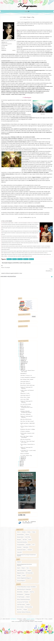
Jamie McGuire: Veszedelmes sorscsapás (26, 508)
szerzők (23, 580)
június (22, 370)
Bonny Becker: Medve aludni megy (27, 390)
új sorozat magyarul (21, 585)
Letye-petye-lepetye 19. (25, 386)
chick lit (18, 537)
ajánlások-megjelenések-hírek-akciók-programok (24, 570)
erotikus (29, 537)
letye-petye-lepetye (21, 609)
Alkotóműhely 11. (23, 378)
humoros (27, 539)
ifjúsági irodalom (20, 542)
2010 (21, 468)
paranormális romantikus (22, 547)
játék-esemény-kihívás (21, 575)
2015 (21, 357)
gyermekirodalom (20, 539)
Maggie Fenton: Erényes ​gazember (25, 486)
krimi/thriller (27, 542)
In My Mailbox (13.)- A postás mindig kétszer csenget (28, 455)
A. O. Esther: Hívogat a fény (26, 460)
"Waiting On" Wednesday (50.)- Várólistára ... (26, 421)
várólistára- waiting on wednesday (24, 617)
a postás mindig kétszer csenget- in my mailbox (26, 592)
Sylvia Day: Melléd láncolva (25, 424)
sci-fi (33, 549)
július (22, 369)
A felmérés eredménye (25, 436)
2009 (21, 470)
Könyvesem (27, 11)
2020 (21, 350)
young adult (19, 557)
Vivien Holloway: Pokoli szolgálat (26, 384)
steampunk (19, 552)
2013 (21, 360)
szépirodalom (25, 552)
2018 (21, 353)
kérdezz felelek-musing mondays (23, 604)
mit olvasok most (29, 578)
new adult (25, 544)
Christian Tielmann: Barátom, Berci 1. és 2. (27, 431)
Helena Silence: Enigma (25, 402)
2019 (21, 352)
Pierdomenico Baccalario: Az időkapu (27, 434)
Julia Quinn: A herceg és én (26, 380)
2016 (21, 356)
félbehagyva (27, 599)
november (23, 363)
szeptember (23, 366)
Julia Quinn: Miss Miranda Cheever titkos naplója (27, 375)
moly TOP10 (19, 614)
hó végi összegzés (20, 602)
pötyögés (19, 580)
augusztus (23, 367)
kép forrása (43, 121)
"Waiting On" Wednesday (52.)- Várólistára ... (26, 392)
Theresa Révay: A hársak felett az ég (27, 449)
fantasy (33, 537)
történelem (29, 554)
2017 (21, 355)
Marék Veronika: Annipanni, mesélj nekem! (27, 438)
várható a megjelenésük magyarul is (24, 583)
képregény (19, 544)
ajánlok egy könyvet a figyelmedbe (24, 594)
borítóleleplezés (20, 599)
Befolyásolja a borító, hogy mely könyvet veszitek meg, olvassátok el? (26, 479)
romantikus (28, 549)
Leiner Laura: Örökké (24, 404)
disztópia (24, 537)
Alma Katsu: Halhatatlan (25, 419)
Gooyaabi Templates (31, 624)
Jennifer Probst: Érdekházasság (23, 493)
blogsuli (23, 573)
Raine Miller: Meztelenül (25, 388)
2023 (21, 347)
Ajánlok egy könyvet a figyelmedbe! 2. (27, 428)
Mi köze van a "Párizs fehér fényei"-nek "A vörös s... (27, 446)
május (22, 372)
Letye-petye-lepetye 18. (25, 400)
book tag (32, 597)
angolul (18, 573)
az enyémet (12, 116)
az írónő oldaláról (8, 229)
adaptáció (19, 567)
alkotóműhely (19, 597)
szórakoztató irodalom (21, 554)
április (22, 373)
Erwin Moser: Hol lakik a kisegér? (27, 426)
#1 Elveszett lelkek (4, 53)
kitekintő (28, 602)
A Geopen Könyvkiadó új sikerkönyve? (27, 382)
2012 (21, 466)
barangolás (26, 597)
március (22, 461)
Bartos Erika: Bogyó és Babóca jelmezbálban (26, 441)
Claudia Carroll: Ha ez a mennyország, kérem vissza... (26, 411)
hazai (27, 573)
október (22, 365)
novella (29, 544)
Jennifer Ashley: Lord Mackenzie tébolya (27, 395)
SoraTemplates (13, 624)
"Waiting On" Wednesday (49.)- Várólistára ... (26, 452)
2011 (21, 467)
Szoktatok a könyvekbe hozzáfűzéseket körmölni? (26, 416)
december (23, 362)
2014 (21, 359)
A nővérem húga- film (24, 500)
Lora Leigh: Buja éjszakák (25, 409)
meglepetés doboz (20, 578)
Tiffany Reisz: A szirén (24, 398)
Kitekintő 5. (22, 414)
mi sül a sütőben (20, 612)
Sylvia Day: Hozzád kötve (25, 444)
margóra (29, 575)
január (22, 464)
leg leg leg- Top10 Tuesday (22, 607)
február (22, 463)
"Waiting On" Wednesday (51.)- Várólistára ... (26, 406)
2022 (21, 349)
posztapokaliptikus (20, 549)
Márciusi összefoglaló (24, 458)
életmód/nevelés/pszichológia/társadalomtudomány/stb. (26, 560)
